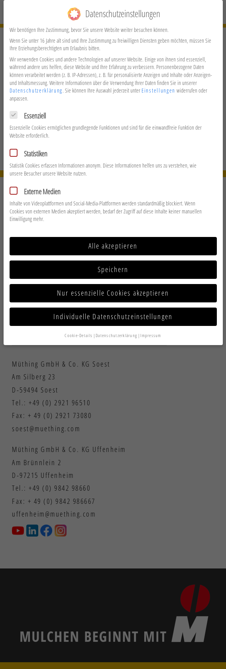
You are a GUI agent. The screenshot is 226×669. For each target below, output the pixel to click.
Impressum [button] (150, 329)
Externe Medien (38, 186)
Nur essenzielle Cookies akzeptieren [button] (113, 287)
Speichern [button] (113, 263)
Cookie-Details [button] (78, 329)
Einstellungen (158, 85)
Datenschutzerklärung (36, 85)
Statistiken (31, 148)
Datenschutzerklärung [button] (116, 329)
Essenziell (30, 110)
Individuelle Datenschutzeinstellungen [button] (113, 311)
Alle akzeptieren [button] (113, 240)
